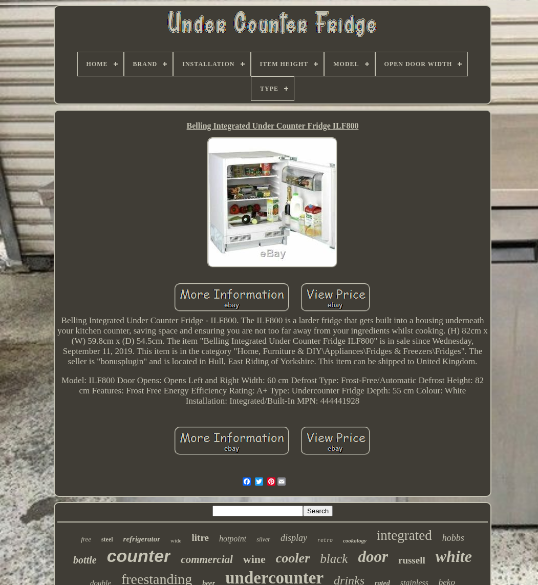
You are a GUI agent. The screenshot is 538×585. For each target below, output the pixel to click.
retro (325, 541)
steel (107, 539)
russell (411, 560)
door (373, 557)
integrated (404, 535)
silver (263, 539)
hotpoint (232, 538)
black (334, 559)
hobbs (453, 538)
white (454, 556)
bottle (85, 560)
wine (254, 559)
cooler (293, 558)
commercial (206, 559)
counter (139, 556)
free (86, 539)
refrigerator (142, 539)
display (294, 538)
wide (175, 540)
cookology (355, 540)
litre (200, 537)
